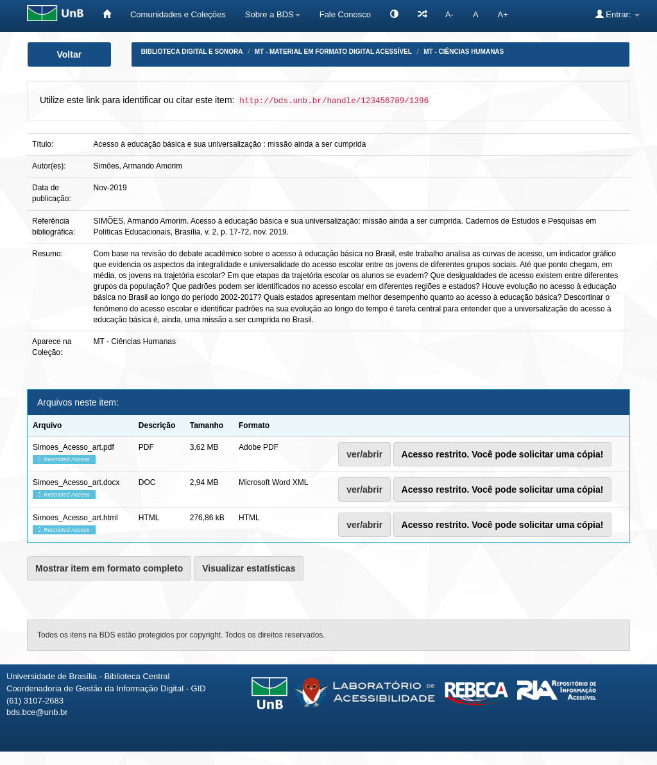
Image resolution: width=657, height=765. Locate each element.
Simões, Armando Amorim (138, 165)
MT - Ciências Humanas (463, 51)
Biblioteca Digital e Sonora (192, 51)
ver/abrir (364, 454)
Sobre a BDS (272, 14)
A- (449, 14)
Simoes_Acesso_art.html (75, 517)
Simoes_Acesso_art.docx (76, 482)
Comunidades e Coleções (178, 14)
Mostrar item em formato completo (109, 568)
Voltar (69, 54)
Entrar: (617, 14)
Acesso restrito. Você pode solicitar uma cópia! (503, 454)
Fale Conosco (345, 14)
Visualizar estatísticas (248, 568)
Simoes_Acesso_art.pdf (73, 447)
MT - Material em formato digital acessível (333, 51)
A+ (503, 14)
